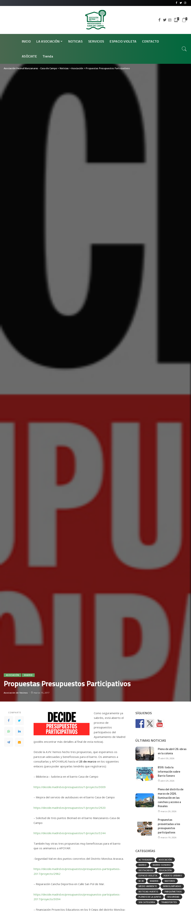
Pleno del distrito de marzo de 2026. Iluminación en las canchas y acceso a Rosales (170, 797)
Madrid (28, 675)
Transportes (169, 902)
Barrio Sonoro (162, 864)
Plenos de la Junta (150, 896)
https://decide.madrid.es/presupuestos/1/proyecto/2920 (71, 808)
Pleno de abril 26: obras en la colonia (172, 751)
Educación (165, 870)
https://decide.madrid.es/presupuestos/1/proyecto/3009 (71, 787)
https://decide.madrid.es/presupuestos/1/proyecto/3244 (71, 833)
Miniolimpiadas (172, 886)
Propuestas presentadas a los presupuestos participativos (169, 826)
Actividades (146, 859)
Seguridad (173, 896)
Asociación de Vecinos (16, 693)
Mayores (170, 880)
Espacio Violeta (148, 875)
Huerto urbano (173, 875)
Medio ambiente (148, 886)
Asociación (12, 675)
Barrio (142, 864)
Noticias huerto (148, 891)
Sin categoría (147, 902)
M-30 (141, 880)
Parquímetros (173, 891)
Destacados (146, 870)
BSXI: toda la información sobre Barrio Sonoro (169, 771)
